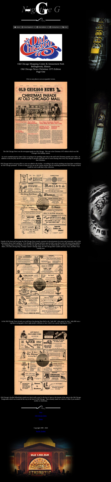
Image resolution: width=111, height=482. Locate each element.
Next (40, 412)
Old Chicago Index (41, 416)
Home (41, 419)
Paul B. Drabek (40, 431)
